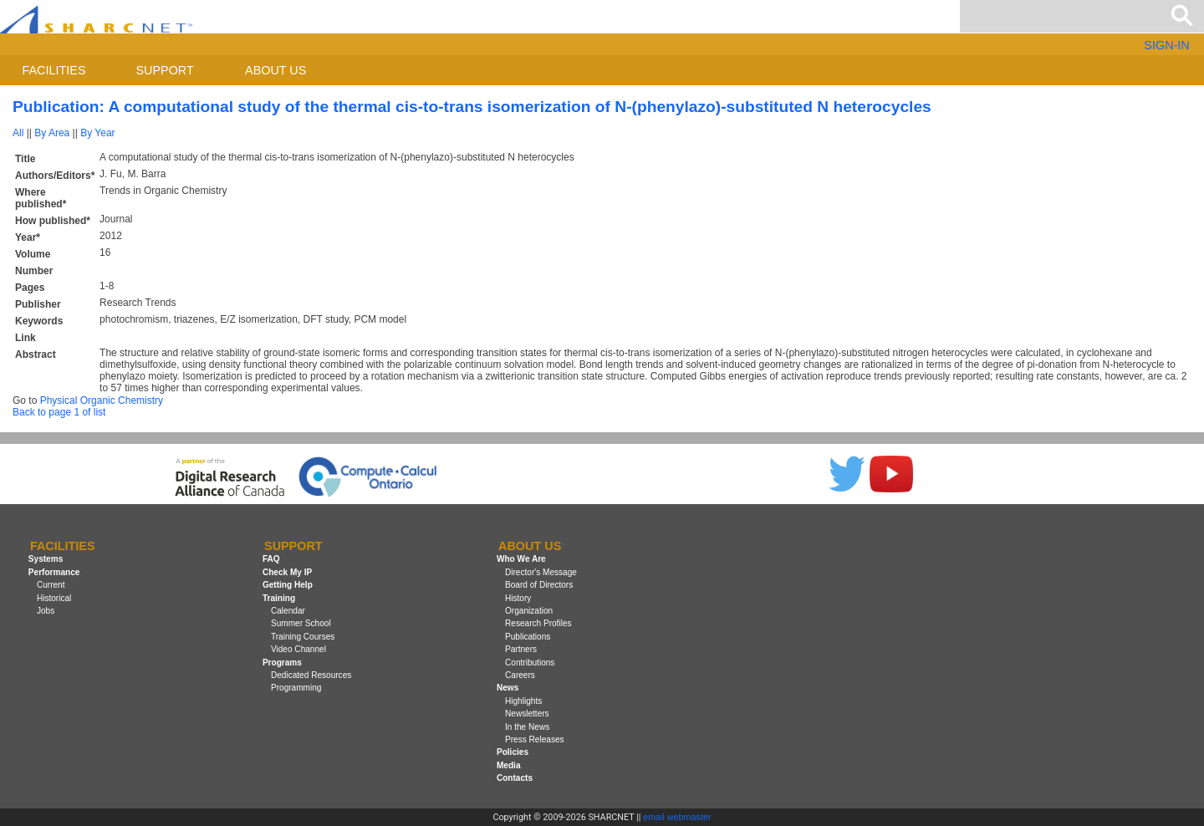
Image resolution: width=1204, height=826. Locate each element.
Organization (529, 610)
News (507, 687)
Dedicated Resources (311, 675)
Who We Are (521, 559)
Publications (527, 636)
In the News (527, 727)
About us (275, 70)
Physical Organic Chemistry (101, 400)
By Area (51, 133)
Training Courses (302, 636)
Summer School (301, 623)
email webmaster (677, 817)
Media (509, 765)
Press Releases (534, 739)
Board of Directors (539, 584)
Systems (45, 559)
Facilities (54, 70)
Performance (54, 572)
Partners (521, 649)
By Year (97, 133)
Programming (296, 687)
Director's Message (541, 572)
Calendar (288, 610)
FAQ (271, 559)
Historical (54, 598)
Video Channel (298, 649)
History (518, 598)
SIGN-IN (1166, 45)
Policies (512, 752)
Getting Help (288, 584)
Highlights (523, 701)
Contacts (515, 778)
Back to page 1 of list (59, 412)
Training (279, 598)
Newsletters (527, 713)
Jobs (45, 610)
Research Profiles (538, 623)
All (18, 133)
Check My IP (287, 572)
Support (164, 70)
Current (51, 584)
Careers (520, 675)
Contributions (529, 662)
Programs (282, 662)
